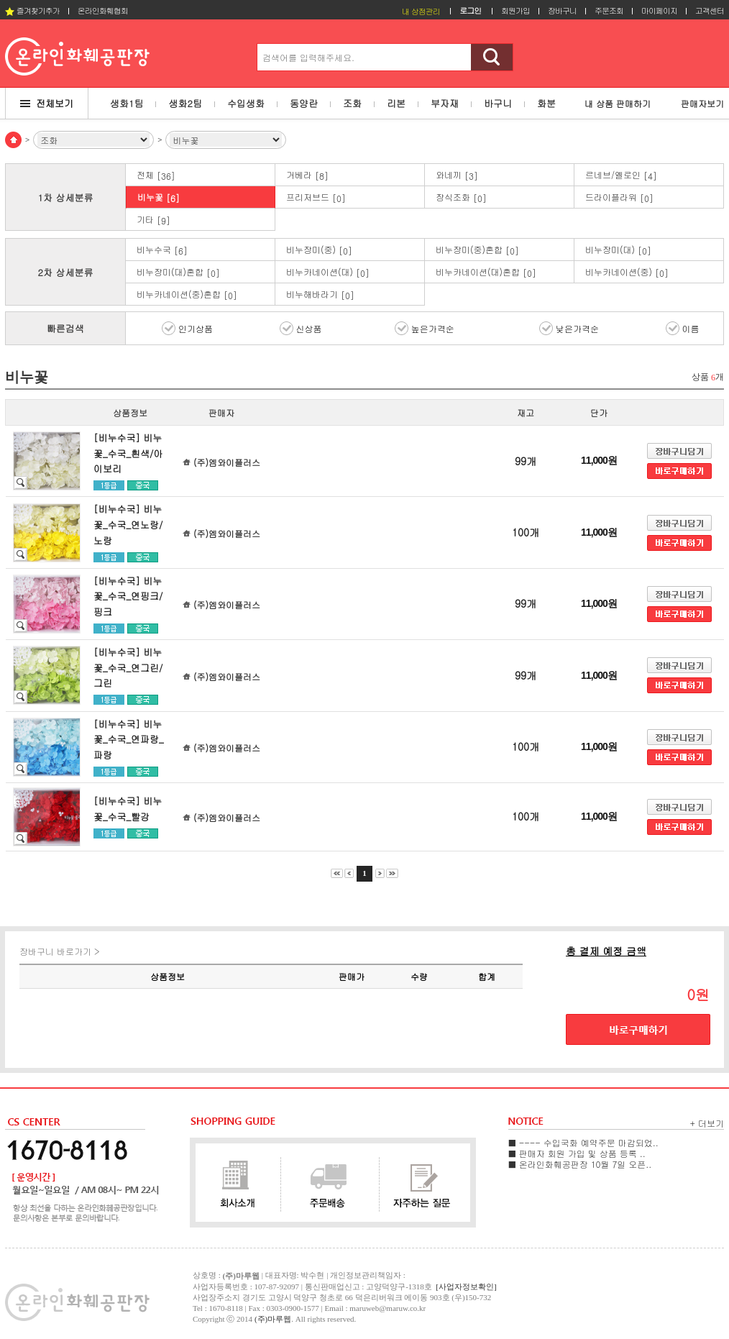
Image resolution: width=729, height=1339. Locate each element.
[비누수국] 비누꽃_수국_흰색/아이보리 (127, 453)
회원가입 (515, 10)
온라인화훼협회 (103, 10)
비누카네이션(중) (627, 272)
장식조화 (461, 197)
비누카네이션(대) (328, 272)
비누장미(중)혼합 (477, 250)
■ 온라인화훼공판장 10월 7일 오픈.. (579, 1164)
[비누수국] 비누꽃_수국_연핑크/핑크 (127, 596)
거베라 (307, 175)
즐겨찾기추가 (32, 10)
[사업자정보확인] (466, 1286)
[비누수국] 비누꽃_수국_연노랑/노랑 (127, 524)
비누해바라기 (320, 294)
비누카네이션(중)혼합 (187, 294)
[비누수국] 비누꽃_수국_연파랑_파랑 (128, 739)
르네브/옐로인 (621, 175)
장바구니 (562, 10)
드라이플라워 (619, 197)
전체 (156, 175)
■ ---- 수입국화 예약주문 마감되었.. (583, 1142)
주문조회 (609, 10)
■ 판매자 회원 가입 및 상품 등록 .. (577, 1153)
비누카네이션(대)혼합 (486, 272)
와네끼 (457, 175)
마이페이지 (659, 10)
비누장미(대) (618, 250)
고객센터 (709, 10)
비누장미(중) (319, 250)
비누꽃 (158, 197)
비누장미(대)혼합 (178, 272)
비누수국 (162, 250)
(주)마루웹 (273, 1319)
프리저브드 (316, 197)
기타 (153, 220)
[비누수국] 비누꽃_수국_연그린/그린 (127, 667)
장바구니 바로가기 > (59, 951)
